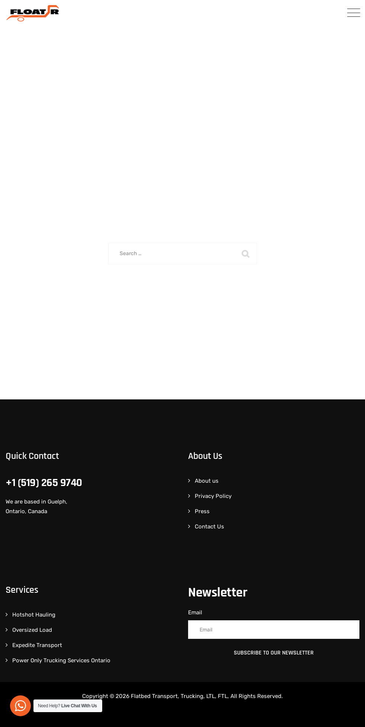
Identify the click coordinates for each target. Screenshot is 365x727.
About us (207, 480)
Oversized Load (32, 630)
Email (195, 612)
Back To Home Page (177, 291)
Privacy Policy (213, 496)
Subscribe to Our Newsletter (274, 653)
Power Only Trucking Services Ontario (61, 660)
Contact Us (209, 526)
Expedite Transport (37, 645)
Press (202, 511)
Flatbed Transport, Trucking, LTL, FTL (179, 696)
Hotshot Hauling (33, 614)
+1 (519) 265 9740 (44, 483)
